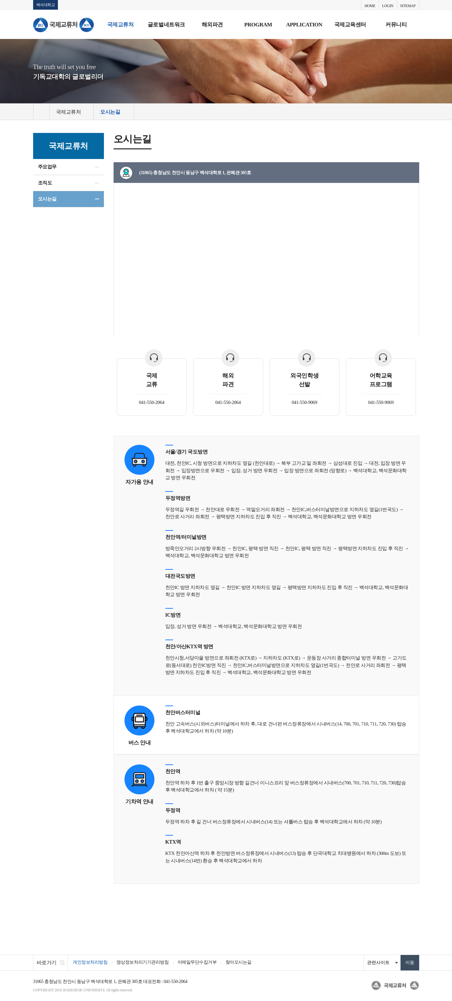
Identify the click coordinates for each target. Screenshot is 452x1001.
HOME (369, 6)
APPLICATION (304, 25)
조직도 (45, 183)
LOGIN (387, 6)
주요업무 (47, 167)
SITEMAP (408, 6)
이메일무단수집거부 (199, 962)
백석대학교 (45, 5)
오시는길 (47, 199)
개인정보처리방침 (90, 962)
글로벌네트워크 (166, 25)
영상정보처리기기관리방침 (144, 962)
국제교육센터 (350, 25)
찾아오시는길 (241, 962)
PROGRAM (258, 25)
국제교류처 (120, 25)
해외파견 (212, 25)
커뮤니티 (396, 25)
